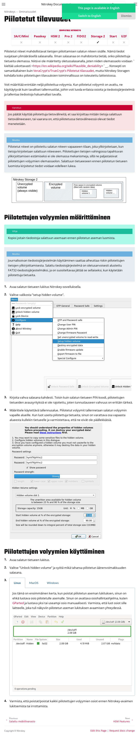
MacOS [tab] (33, 582)
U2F (124, 36)
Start (113, 36)
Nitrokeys (9, 11)
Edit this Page (98, 730)
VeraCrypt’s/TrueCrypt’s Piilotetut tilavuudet (63, 71)
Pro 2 (68, 36)
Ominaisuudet (27, 11)
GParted (18, 603)
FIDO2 (81, 36)
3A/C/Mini (21, 36)
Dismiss (126, 16)
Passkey (40, 36)
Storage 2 (98, 36)
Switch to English (89, 16)
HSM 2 (55, 36)
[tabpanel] (72, 642)
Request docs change (122, 730)
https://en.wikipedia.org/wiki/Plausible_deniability (67, 66)
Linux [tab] (17, 582)
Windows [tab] (53, 582)
